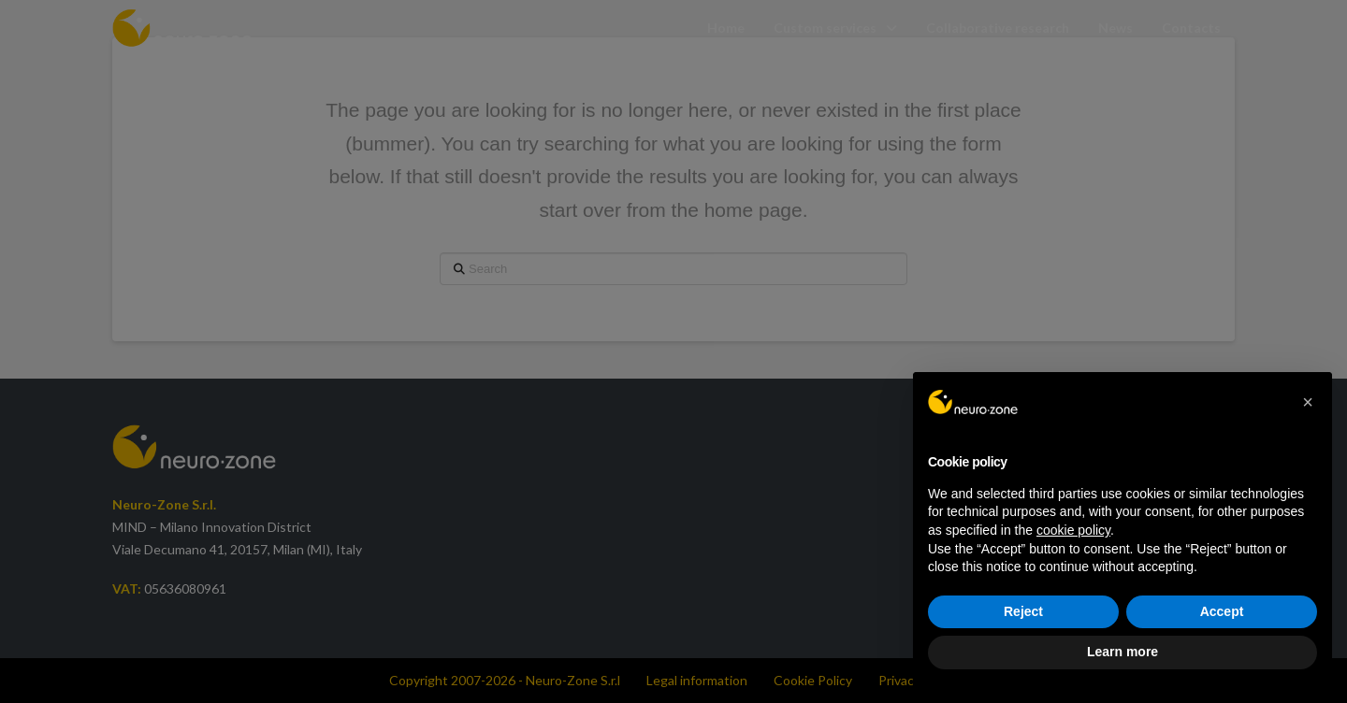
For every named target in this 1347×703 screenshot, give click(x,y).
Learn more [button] (1122, 651)
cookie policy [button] (1073, 530)
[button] (1308, 402)
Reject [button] (1023, 611)
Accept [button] (1222, 611)
